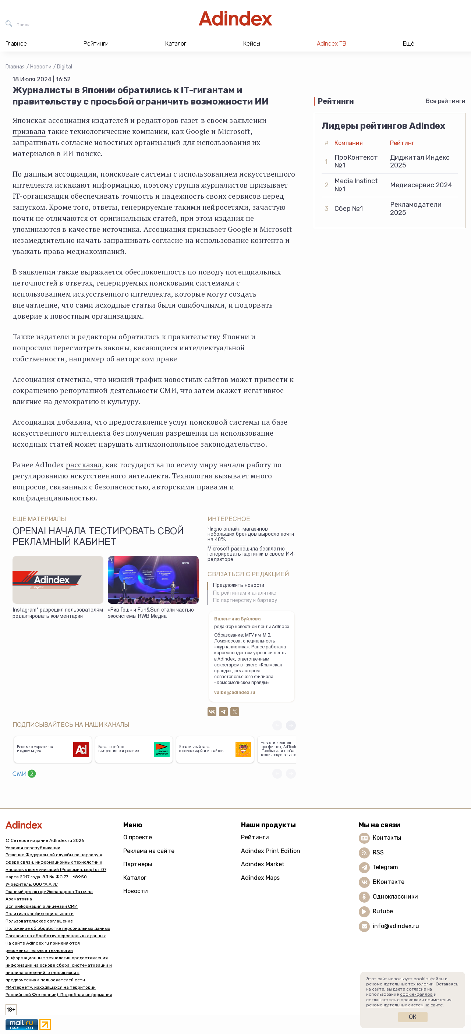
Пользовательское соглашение (39, 921)
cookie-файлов (416, 994)
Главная (15, 67)
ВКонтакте (388, 881)
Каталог (134, 877)
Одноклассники (395, 896)
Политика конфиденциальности (40, 913)
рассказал (84, 465)
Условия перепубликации (33, 847)
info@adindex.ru (396, 926)
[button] (291, 725)
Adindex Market (262, 864)
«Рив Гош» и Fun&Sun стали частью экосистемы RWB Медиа (151, 613)
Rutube (383, 911)
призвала (29, 131)
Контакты (387, 837)
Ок (413, 1016)
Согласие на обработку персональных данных (56, 935)
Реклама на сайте (148, 850)
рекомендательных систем (395, 1005)
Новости (41, 67)
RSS (378, 852)
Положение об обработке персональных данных (58, 928)
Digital (64, 67)
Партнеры (137, 864)
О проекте (137, 837)
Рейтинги (255, 837)
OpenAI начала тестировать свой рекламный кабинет (98, 538)
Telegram (385, 867)
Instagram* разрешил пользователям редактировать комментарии (58, 613)
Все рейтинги (445, 101)
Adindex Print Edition (270, 850)
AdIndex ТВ (331, 43)
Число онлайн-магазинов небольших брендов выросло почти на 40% (251, 535)
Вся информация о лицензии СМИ (42, 906)
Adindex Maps (260, 877)
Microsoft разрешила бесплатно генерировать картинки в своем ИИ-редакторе (251, 555)
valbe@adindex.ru (234, 693)
